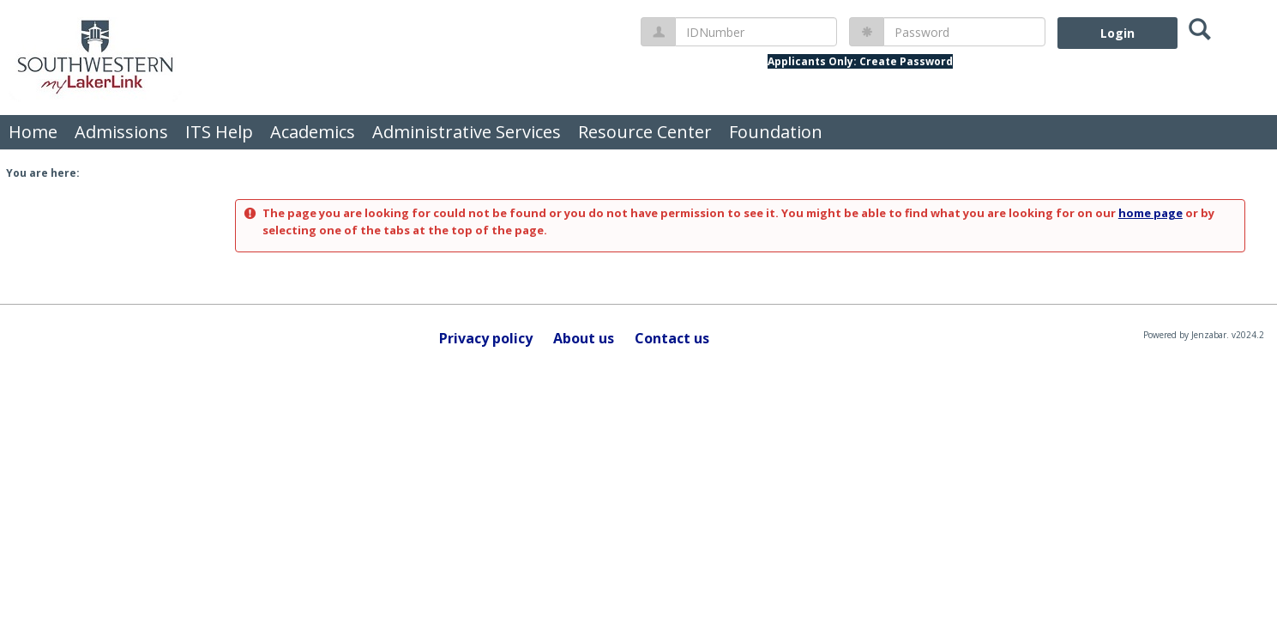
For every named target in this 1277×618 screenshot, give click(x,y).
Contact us (672, 338)
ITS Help (219, 131)
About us (583, 338)
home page (1150, 213)
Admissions (121, 131)
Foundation (775, 131)
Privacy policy (486, 338)
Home (33, 131)
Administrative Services (466, 131)
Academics (312, 131)
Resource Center (645, 131)
